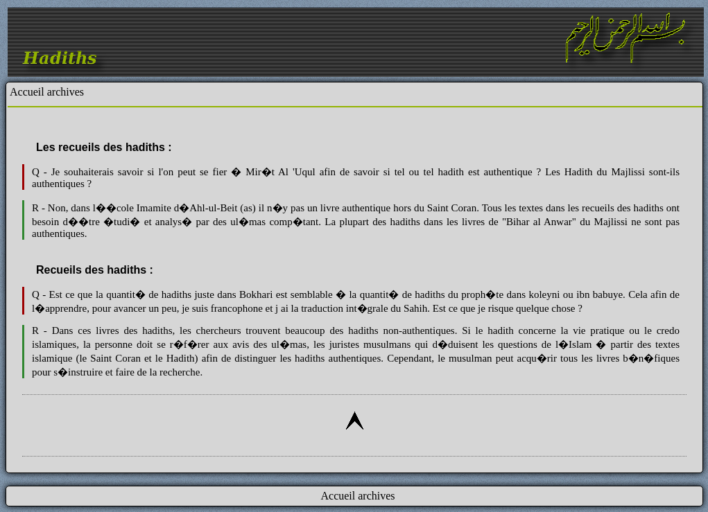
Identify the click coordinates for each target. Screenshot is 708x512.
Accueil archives (47, 92)
